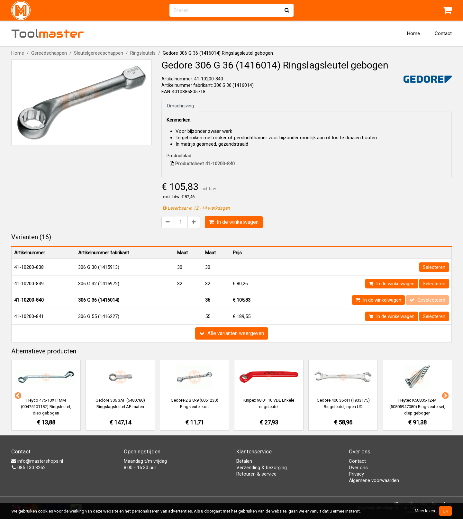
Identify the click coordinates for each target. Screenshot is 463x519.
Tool (47, 33)
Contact (443, 33)
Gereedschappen (49, 53)
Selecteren (434, 267)
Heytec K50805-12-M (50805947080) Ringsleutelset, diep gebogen (417, 406)
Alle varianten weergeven (231, 333)
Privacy (356, 474)
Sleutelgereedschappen (98, 53)
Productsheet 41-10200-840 (202, 164)
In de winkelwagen (234, 222)
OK (445, 511)
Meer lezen (425, 510)
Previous (17, 395)
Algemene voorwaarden (374, 480)
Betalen (244, 461)
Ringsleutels (143, 53)
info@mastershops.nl (37, 461)
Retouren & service (256, 474)
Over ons (358, 467)
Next (444, 395)
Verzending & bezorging (261, 467)
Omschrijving (180, 106)
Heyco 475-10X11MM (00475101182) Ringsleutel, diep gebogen (46, 406)
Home (413, 33)
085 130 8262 (28, 467)
